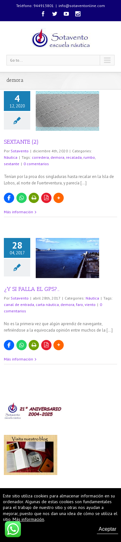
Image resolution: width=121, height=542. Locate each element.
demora (57, 157)
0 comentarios (36, 163)
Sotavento (20, 150)
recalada (74, 157)
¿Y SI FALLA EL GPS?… (32, 288)
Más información (18, 211)
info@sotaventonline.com (82, 5)
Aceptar (107, 529)
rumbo (89, 157)
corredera (40, 157)
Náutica (10, 157)
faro (79, 304)
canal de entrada (19, 304)
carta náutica (47, 304)
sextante (11, 163)
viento (90, 304)
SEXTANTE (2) (21, 141)
